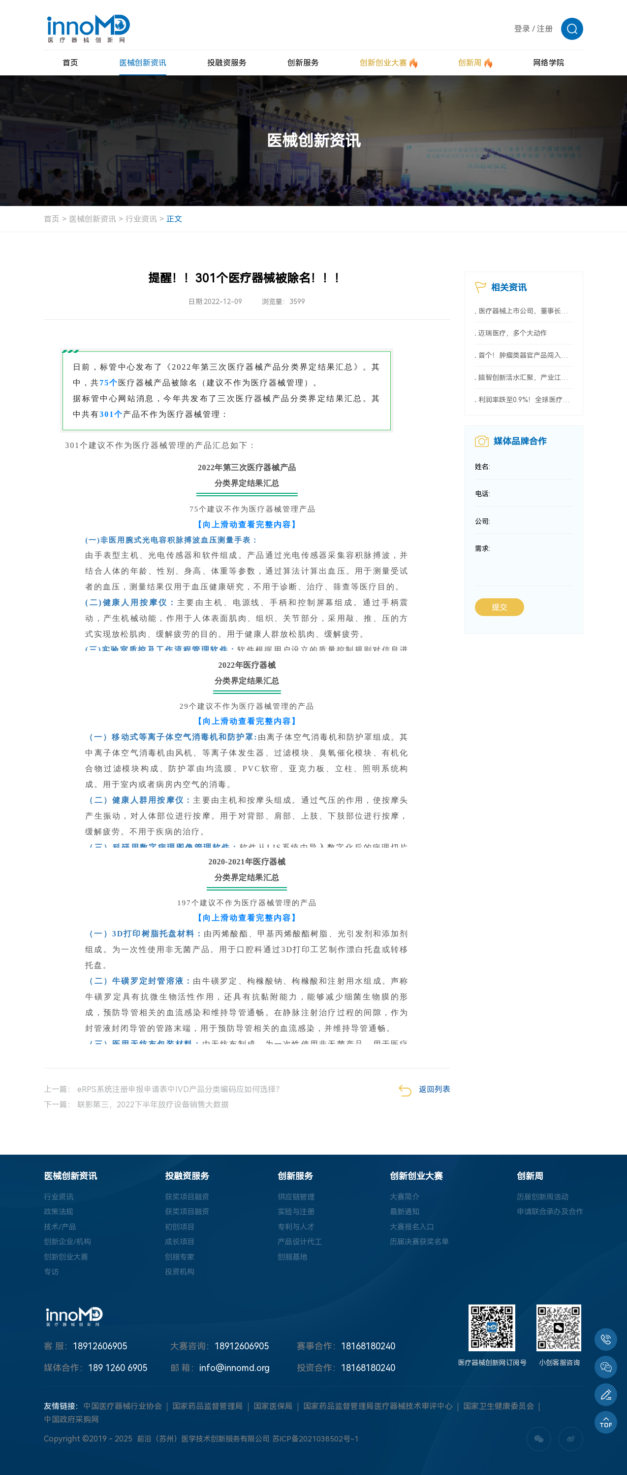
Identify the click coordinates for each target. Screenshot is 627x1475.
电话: (482, 500)
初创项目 (177, 1229)
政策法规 (59, 1213)
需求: (482, 555)
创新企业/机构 (69, 1244)
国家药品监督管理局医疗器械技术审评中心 (378, 1411)
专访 (52, 1276)
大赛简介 (400, 1197)
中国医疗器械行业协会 (122, 1411)
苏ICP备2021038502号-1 (325, 1443)
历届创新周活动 (539, 1197)
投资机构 (177, 1276)
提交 (499, 614)
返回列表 (424, 1091)
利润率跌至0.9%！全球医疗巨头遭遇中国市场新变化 (525, 405)
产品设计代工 (296, 1244)
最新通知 (400, 1213)
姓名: (482, 473)
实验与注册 (293, 1213)
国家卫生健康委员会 (498, 1411)
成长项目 (177, 1244)
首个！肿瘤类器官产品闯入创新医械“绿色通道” (525, 358)
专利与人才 (293, 1229)
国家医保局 (273, 1411)
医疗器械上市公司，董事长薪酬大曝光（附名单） (525, 312)
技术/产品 (61, 1229)
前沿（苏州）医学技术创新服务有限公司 (208, 1443)
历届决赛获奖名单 (416, 1244)
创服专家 (177, 1260)
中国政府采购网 (71, 1424)
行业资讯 (141, 219)
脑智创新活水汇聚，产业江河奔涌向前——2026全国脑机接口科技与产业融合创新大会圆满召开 (525, 381)
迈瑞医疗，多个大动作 (512, 335)
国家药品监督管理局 (207, 1411)
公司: (482, 528)
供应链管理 (293, 1197)
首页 (52, 219)
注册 (545, 29)
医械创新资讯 (92, 219)
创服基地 (289, 1260)
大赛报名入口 (408, 1229)
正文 (174, 219)
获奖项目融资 (185, 1197)
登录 (522, 29)
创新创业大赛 (67, 1260)
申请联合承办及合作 (547, 1213)
